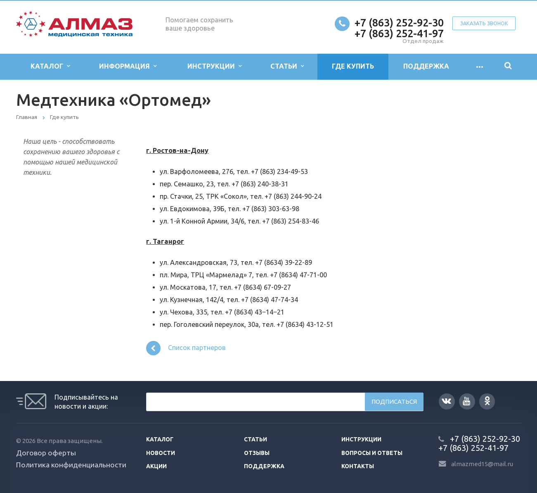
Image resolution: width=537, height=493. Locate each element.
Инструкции (214, 66)
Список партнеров (186, 348)
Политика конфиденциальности (71, 465)
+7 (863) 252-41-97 (399, 33)
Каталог (50, 66)
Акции (156, 466)
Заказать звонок (484, 23)
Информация (127, 66)
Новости (160, 453)
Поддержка (426, 66)
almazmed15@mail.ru (482, 463)
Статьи (287, 66)
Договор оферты (46, 453)
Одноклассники (487, 400)
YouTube (466, 401)
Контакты (357, 466)
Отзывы (257, 453)
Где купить (353, 66)
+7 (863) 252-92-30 (399, 23)
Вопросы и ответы (371, 453)
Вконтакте (446, 400)
